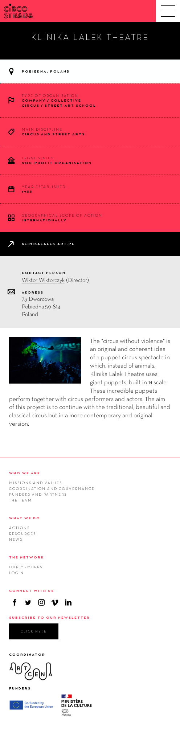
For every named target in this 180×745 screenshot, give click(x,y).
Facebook (14, 602)
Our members (25, 567)
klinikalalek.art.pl (48, 243)
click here (34, 631)
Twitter (27, 602)
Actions (19, 527)
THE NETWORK (26, 557)
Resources (22, 533)
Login (16, 572)
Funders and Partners (38, 494)
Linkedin (68, 602)
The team (20, 500)
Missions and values (35, 482)
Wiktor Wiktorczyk (43, 280)
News (15, 539)
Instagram (41, 602)
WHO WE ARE (24, 473)
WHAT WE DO (24, 518)
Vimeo (54, 602)
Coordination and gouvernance (52, 488)
